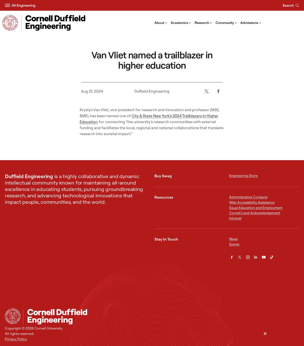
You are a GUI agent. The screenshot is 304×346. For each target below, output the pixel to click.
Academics (181, 22)
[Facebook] (218, 91)
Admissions (250, 22)
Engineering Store (243, 175)
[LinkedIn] (255, 257)
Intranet (235, 218)
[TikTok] (271, 257)
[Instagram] (247, 257)
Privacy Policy (16, 339)
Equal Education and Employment (255, 208)
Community (226, 22)
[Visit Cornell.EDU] (10, 23)
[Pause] (265, 334)
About (160, 22)
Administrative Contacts (248, 197)
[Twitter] (206, 91)
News (233, 239)
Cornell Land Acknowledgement (254, 213)
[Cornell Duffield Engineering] (161, 316)
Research (203, 22)
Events (234, 244)
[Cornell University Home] (13, 316)
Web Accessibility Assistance (252, 202)
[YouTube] (263, 257)
